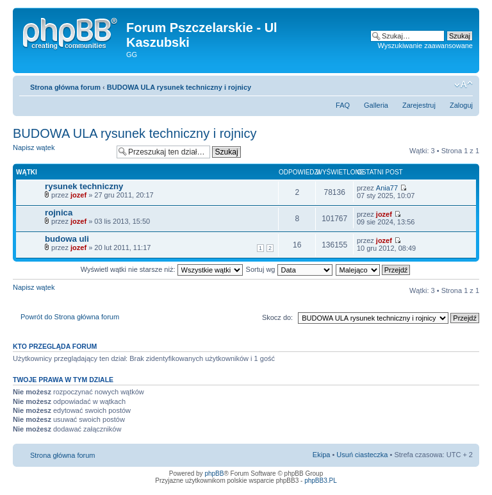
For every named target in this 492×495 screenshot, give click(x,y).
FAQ (343, 105)
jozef (78, 195)
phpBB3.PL (320, 480)
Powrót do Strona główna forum (69, 317)
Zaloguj (461, 105)
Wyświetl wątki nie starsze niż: (162, 269)
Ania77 (387, 188)
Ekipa (322, 454)
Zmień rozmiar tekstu (463, 84)
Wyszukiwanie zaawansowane (425, 45)
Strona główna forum (65, 87)
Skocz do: (277, 317)
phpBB (214, 473)
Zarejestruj (419, 105)
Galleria (376, 105)
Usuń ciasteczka (362, 454)
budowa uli (67, 239)
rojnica (58, 212)
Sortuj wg (289, 269)
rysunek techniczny (84, 186)
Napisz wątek (61, 152)
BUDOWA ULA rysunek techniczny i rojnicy (179, 87)
